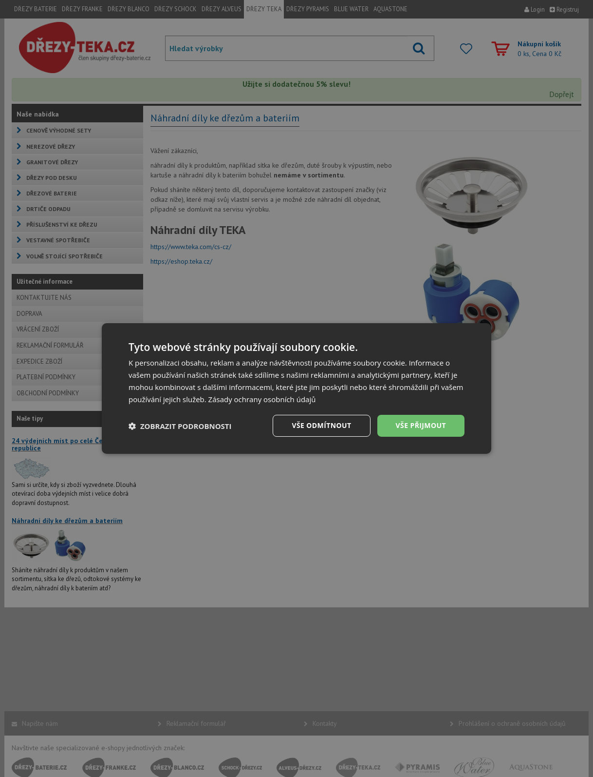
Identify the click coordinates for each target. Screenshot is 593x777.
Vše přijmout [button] (421, 425)
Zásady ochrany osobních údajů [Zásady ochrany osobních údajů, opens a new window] (262, 399)
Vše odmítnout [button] (321, 425)
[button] (180, 426)
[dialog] (296, 388)
